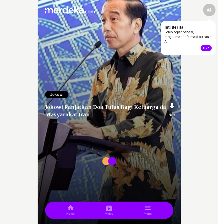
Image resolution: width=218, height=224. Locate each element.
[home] (70, 210)
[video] (109, 210)
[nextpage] (172, 108)
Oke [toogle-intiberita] (206, 48)
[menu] (148, 210)
